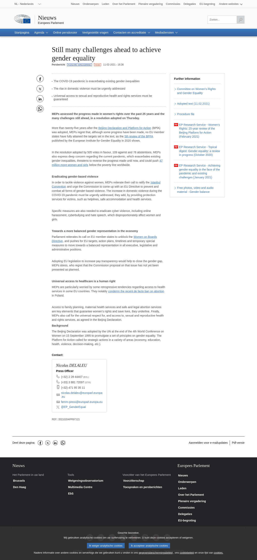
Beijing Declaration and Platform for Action (124, 128)
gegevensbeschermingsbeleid (155, 555)
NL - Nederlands (24, 3)
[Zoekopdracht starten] (240, 20)
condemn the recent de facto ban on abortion (136, 291)
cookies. (218, 555)
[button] (231, 4)
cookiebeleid (187, 555)
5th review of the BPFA (138, 136)
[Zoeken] (226, 20)
